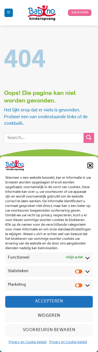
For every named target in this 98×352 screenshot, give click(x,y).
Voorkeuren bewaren (49, 330)
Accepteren (49, 301)
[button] (90, 165)
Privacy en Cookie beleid (28, 342)
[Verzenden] (89, 138)
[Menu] (8, 13)
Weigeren (49, 315)
